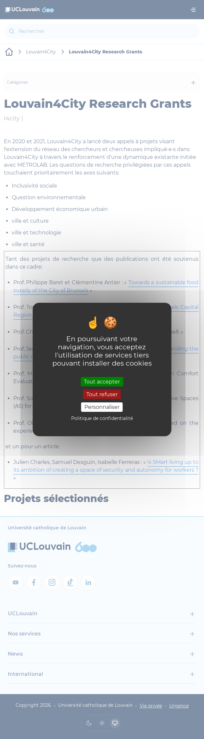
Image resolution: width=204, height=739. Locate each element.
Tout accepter (102, 381)
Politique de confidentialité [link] (102, 418)
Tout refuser (102, 394)
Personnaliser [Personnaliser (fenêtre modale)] (102, 407)
